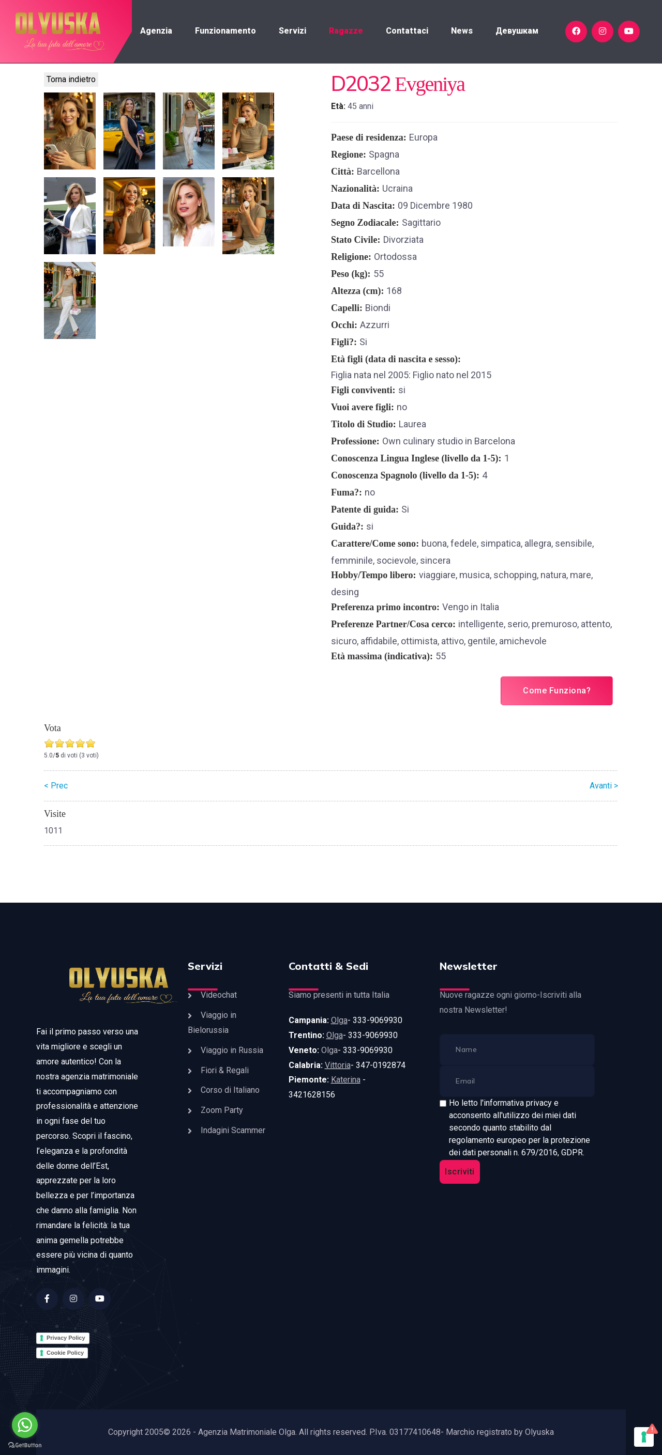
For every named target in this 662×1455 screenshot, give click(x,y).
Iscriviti (460, 1172)
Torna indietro (71, 79)
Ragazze (346, 31)
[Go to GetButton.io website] (24, 1445)
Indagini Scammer (233, 1130)
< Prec (56, 786)
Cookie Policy (65, 1353)
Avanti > (604, 786)
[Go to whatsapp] (25, 1425)
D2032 (360, 83)
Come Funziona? (557, 690)
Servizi (292, 31)
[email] (517, 1081)
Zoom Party (222, 1110)
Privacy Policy (66, 1338)
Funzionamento (225, 31)
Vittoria (338, 1065)
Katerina (345, 1080)
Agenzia (156, 31)
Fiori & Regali (225, 1070)
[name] (517, 1049)
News (462, 31)
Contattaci (407, 31)
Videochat (219, 995)
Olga (339, 1020)
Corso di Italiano (230, 1090)
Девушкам (516, 31)
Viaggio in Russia (232, 1050)
